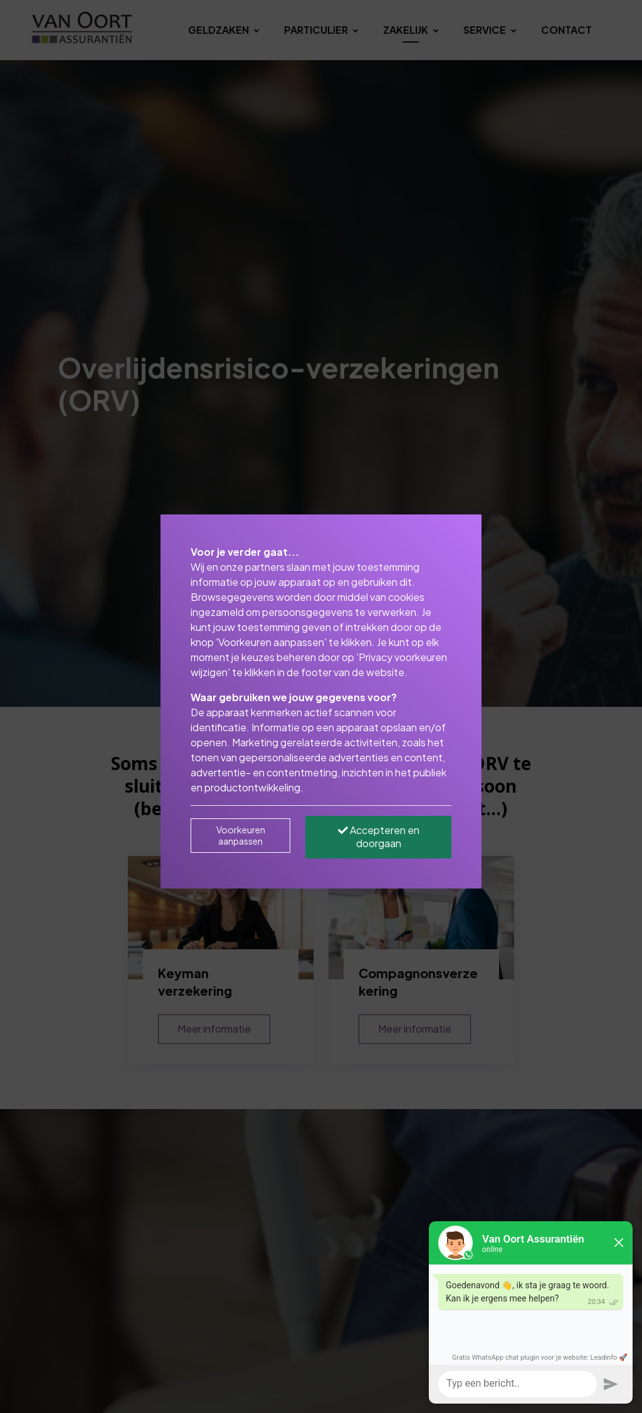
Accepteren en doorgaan (378, 836)
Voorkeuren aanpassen (240, 835)
